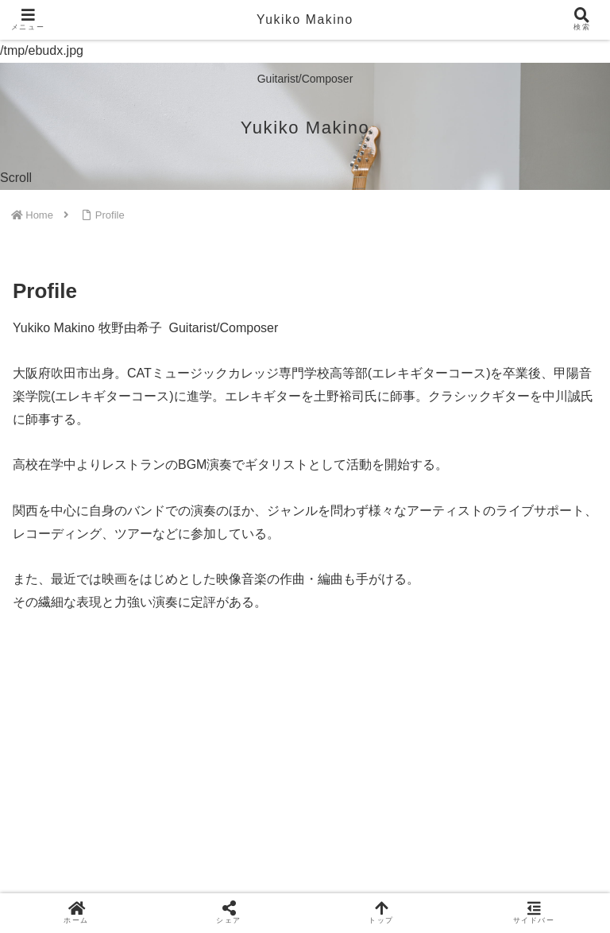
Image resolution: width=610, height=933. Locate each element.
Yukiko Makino (305, 19)
